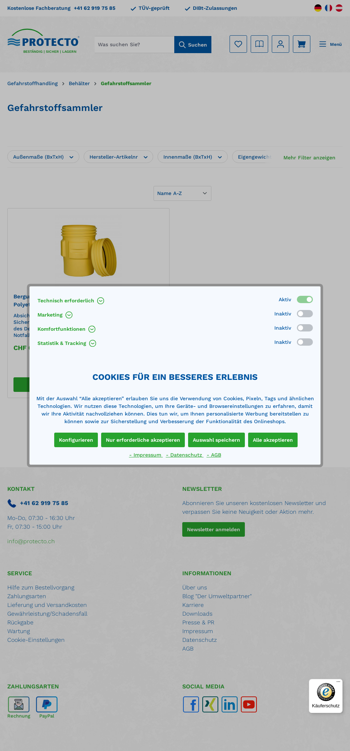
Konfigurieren (76, 440)
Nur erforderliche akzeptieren (143, 440)
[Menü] (338, 683)
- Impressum (146, 455)
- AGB (214, 455)
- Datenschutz (185, 455)
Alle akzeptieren (273, 440)
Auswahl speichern (216, 440)
